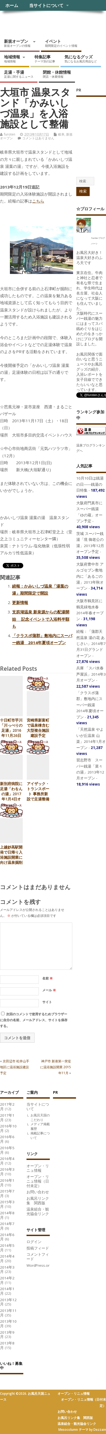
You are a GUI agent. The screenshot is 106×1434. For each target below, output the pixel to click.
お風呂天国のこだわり (40, 1117)
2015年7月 (7, 1193)
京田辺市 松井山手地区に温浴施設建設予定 (14, 1067)
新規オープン (17, 43)
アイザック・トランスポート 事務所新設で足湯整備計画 (38, 794)
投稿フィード (37, 1248)
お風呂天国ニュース (41, 23)
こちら (38, 201)
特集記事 (45, 58)
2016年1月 (7, 1182)
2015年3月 (7, 1204)
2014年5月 (7, 1247)
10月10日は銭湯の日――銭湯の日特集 (90, 484)
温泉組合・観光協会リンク (37, 1211)
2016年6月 (7, 1139)
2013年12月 (8, 1302)
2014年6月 (7, 1237)
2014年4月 (7, 1258)
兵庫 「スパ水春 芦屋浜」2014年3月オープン (91, 674)
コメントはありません (38, 138)
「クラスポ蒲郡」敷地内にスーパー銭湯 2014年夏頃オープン (90, 704)
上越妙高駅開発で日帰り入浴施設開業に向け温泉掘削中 (11, 857)
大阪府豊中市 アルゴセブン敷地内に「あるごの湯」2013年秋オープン (90, 576)
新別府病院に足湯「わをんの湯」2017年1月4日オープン (11, 794)
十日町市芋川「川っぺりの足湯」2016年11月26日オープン (11, 730)
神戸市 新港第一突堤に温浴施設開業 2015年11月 (55, 1067)
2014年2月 (7, 1280)
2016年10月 (8, 1128)
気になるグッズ (81, 58)
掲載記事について (40, 1135)
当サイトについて (46, 5)
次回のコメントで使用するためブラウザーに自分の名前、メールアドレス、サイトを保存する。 (33, 1020)
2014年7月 (7, 1226)
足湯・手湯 (18, 74)
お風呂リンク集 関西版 (37, 1200)
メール (49, 990)
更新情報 (20, 602)
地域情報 (12, 58)
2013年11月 (8, 1313)
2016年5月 (7, 1150)
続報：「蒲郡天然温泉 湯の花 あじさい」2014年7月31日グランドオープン (91, 643)
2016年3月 (7, 1171)
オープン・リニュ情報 (37, 1168)
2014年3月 (7, 1269)
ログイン (33, 1241)
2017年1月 (7, 1117)
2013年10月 (8, 1323)
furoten (9, 134)
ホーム (11, 5)
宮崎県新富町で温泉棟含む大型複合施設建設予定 (38, 728)
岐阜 (61, 134)
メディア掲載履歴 (40, 1126)
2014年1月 (7, 1291)
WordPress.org (39, 1265)
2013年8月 (7, 1345)
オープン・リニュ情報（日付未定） (37, 1181)
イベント (61, 43)
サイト (47, 1002)
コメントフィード (37, 1256)
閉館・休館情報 (57, 74)
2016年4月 (7, 1161)
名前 (47, 978)
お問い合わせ (37, 1192)
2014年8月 (7, 1215)
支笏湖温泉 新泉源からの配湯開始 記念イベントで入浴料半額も (40, 619)
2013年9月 (7, 1334)
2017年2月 (7, 1106)
